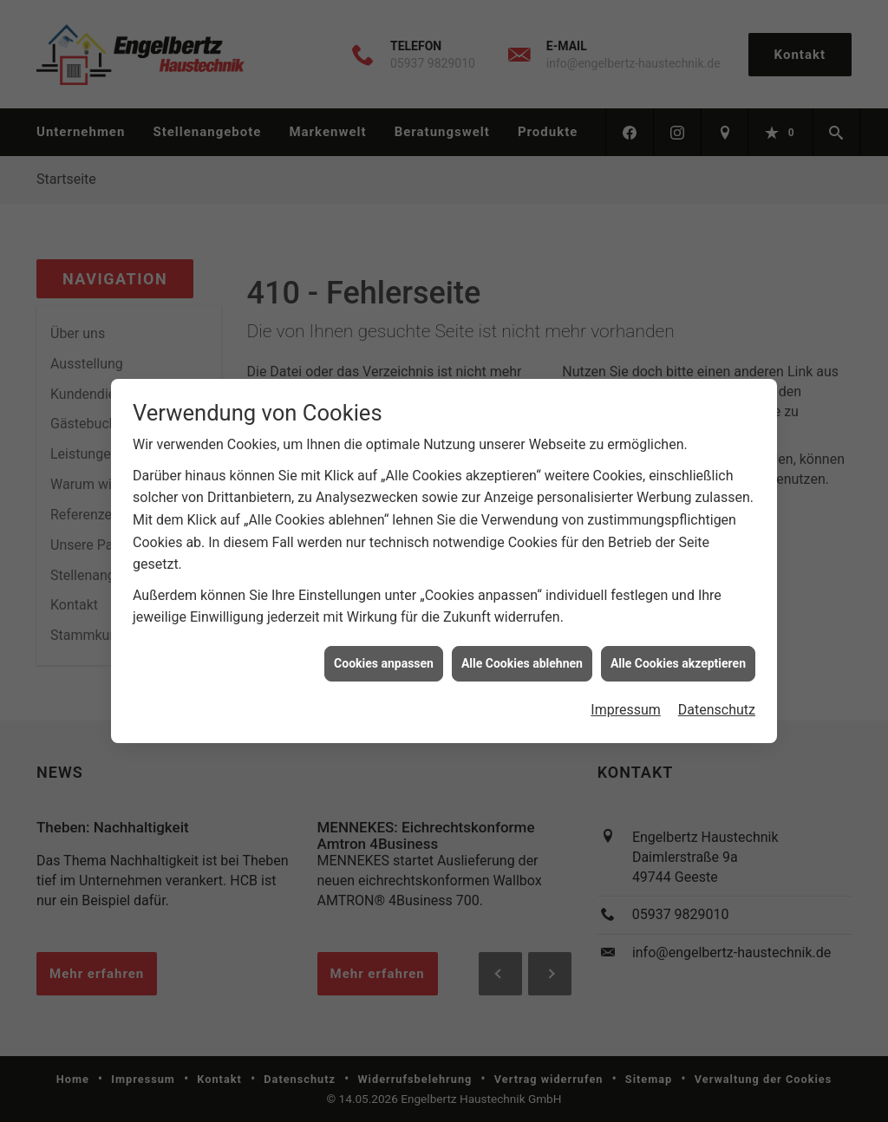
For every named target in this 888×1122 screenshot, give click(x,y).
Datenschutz (716, 700)
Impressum (626, 700)
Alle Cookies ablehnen (522, 654)
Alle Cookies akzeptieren (678, 654)
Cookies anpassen (384, 654)
